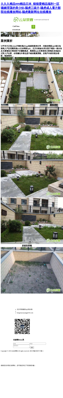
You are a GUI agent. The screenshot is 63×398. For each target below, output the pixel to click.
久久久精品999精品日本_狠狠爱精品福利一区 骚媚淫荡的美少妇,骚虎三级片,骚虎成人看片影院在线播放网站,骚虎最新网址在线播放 (31, 7)
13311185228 (21, 311)
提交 (34, 348)
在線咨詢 (33, 33)
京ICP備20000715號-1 (36, 351)
